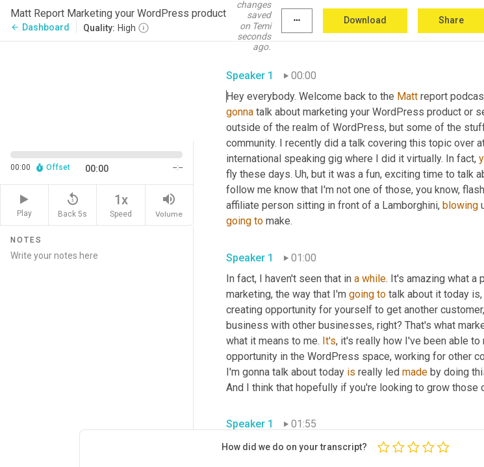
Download (365, 20)
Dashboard (40, 27)
